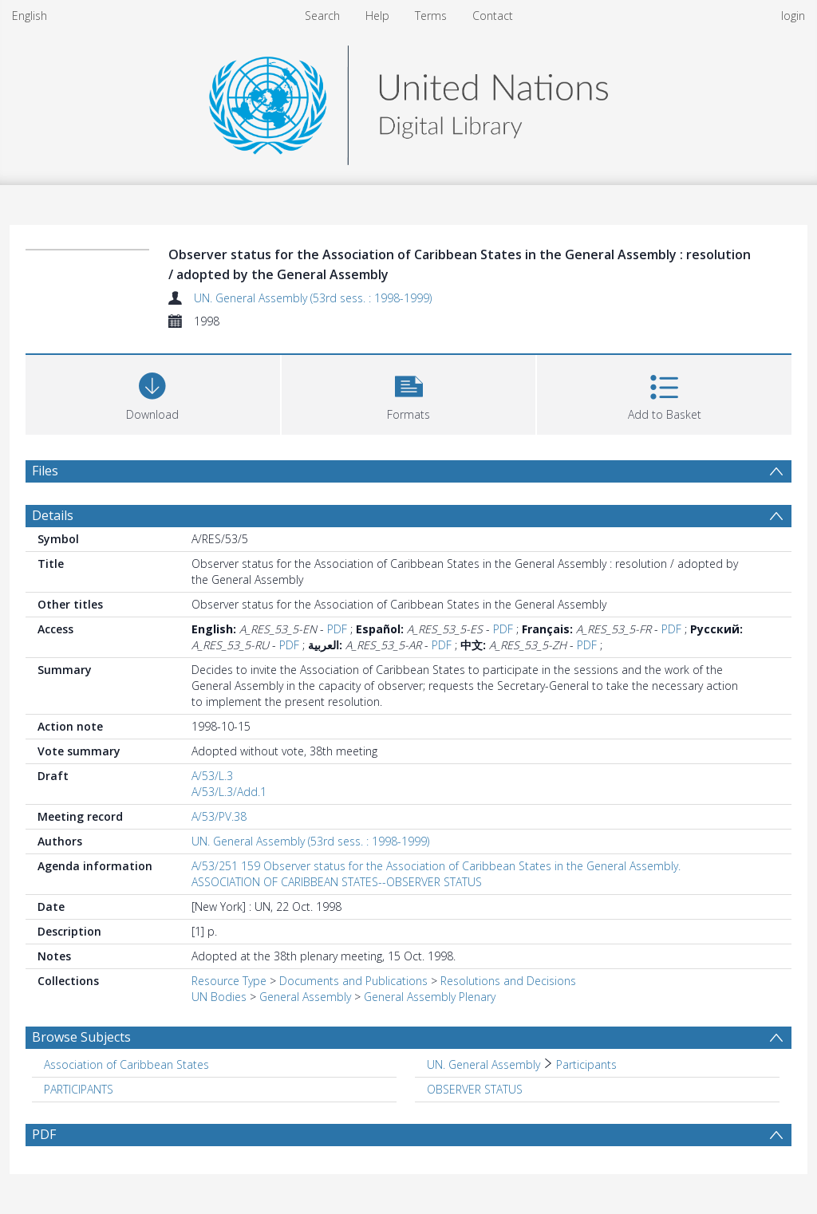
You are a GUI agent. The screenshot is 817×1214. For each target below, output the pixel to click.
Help (377, 15)
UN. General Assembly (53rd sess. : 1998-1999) (313, 297)
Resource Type (228, 980)
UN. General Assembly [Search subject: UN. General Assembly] (483, 1064)
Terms (431, 15)
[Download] (153, 393)
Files (45, 470)
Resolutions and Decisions (508, 980)
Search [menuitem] (322, 15)
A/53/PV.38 (219, 816)
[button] (409, 393)
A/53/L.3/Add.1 (228, 791)
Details (52, 515)
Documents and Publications (353, 980)
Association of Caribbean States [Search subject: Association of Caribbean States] (126, 1064)
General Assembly (305, 996)
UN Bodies (219, 996)
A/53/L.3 (212, 775)
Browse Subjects (81, 1037)
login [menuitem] (793, 15)
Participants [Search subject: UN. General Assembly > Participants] (586, 1064)
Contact (492, 15)
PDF (337, 629)
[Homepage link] (408, 101)
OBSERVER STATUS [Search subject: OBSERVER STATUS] (475, 1089)
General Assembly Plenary (429, 996)
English (29, 15)
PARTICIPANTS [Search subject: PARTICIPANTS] (78, 1089)
